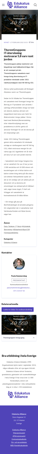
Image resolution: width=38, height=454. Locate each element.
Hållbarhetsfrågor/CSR (21, 229)
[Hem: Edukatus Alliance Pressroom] (18, 5)
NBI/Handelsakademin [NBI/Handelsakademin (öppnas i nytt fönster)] (19, 445)
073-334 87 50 (19, 291)
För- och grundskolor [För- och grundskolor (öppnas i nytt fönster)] (19, 442)
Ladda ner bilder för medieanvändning (17, 309)
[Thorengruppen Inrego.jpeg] (19, 325)
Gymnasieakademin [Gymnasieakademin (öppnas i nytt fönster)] (19, 439)
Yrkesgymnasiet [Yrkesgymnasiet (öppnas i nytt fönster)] (19, 433)
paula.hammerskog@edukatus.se (19, 288)
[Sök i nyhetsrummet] (35, 4)
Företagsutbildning (11, 233)
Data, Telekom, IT (10, 226)
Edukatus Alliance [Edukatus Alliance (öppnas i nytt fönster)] (19, 430)
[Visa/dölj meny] (3, 5)
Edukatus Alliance (10, 242)
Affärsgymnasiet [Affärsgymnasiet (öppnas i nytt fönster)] (19, 436)
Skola (19, 226)
